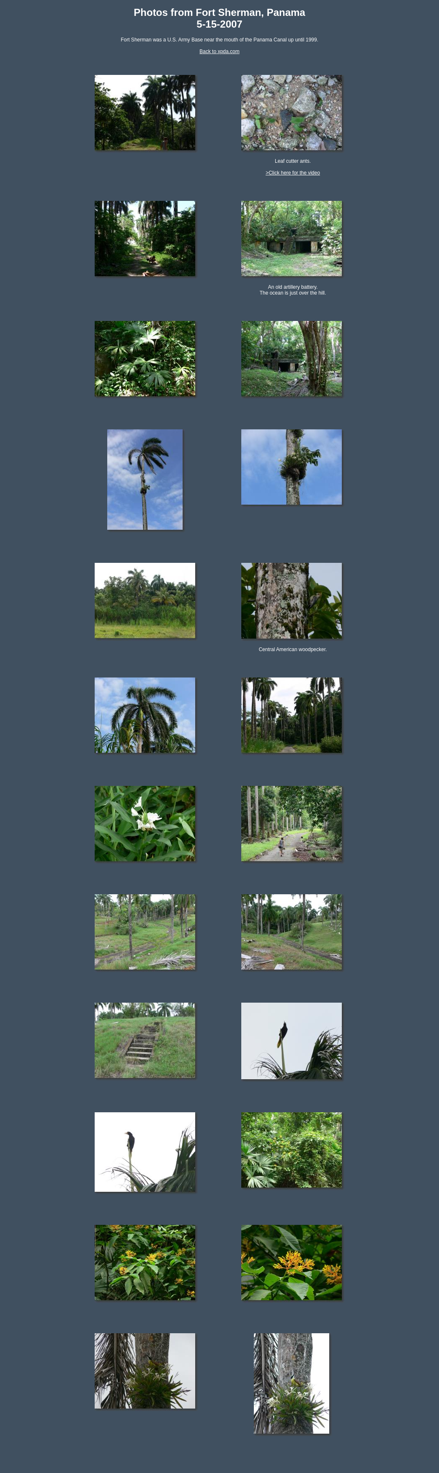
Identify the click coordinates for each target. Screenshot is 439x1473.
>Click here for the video (293, 173)
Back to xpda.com (219, 51)
